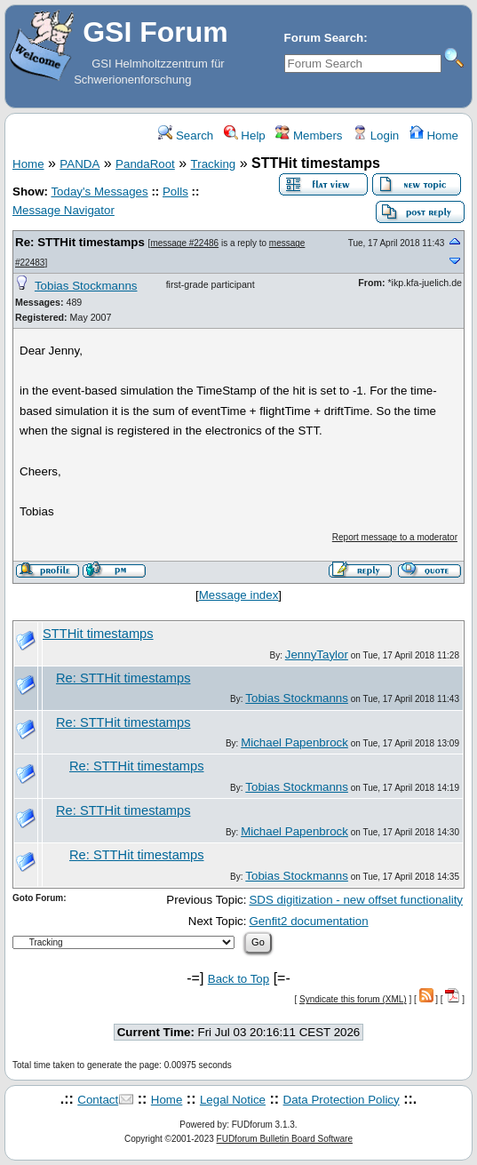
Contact (97, 1099)
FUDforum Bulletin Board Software (285, 1139)
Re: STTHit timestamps (80, 242)
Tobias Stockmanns (86, 285)
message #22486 (184, 243)
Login (376, 135)
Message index (239, 595)
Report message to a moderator (394, 537)
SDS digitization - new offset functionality (356, 899)
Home (433, 135)
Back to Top (238, 978)
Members (308, 135)
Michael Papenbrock (294, 742)
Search (185, 135)
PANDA (79, 164)
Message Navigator (63, 210)
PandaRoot (145, 164)
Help (245, 135)
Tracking (213, 164)
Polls (175, 191)
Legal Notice (233, 1099)
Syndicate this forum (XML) (353, 999)
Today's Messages (99, 191)
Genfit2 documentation (308, 921)
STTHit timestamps (98, 633)
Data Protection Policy (341, 1099)
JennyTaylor (316, 654)
